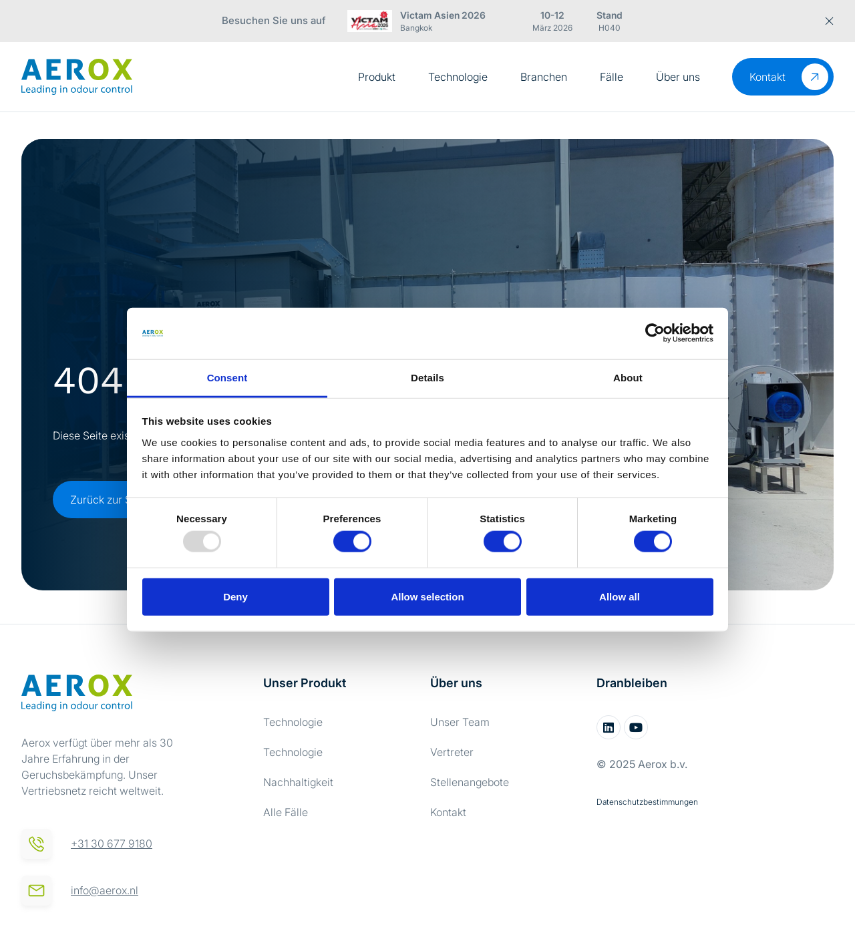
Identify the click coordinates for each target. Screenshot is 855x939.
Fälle (611, 76)
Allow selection (427, 596)
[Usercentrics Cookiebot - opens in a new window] (654, 333)
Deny (235, 596)
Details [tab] (427, 377)
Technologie (458, 76)
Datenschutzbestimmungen (647, 802)
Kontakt (448, 812)
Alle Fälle (285, 812)
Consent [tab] (227, 377)
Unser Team (460, 722)
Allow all (619, 596)
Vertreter (452, 752)
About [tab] (628, 377)
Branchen (543, 76)
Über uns (678, 76)
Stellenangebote (469, 782)
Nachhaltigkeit (298, 782)
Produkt (376, 76)
